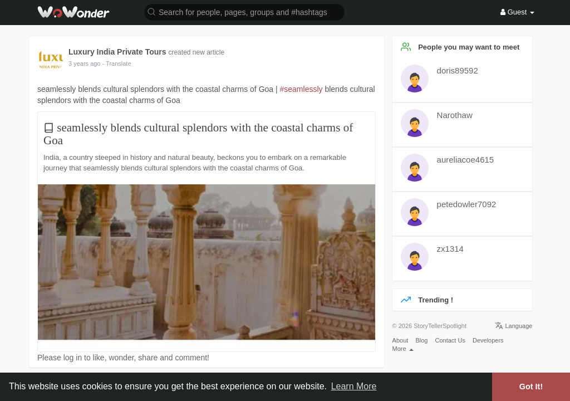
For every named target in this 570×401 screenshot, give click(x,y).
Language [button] (513, 325)
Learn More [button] (354, 386)
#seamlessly (301, 89)
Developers (488, 340)
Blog (421, 340)
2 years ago (84, 63)
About (400, 340)
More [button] (403, 348)
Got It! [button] (531, 386)
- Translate (116, 63)
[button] (244, 11)
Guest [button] (517, 12)
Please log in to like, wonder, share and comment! (123, 357)
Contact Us (450, 340)
